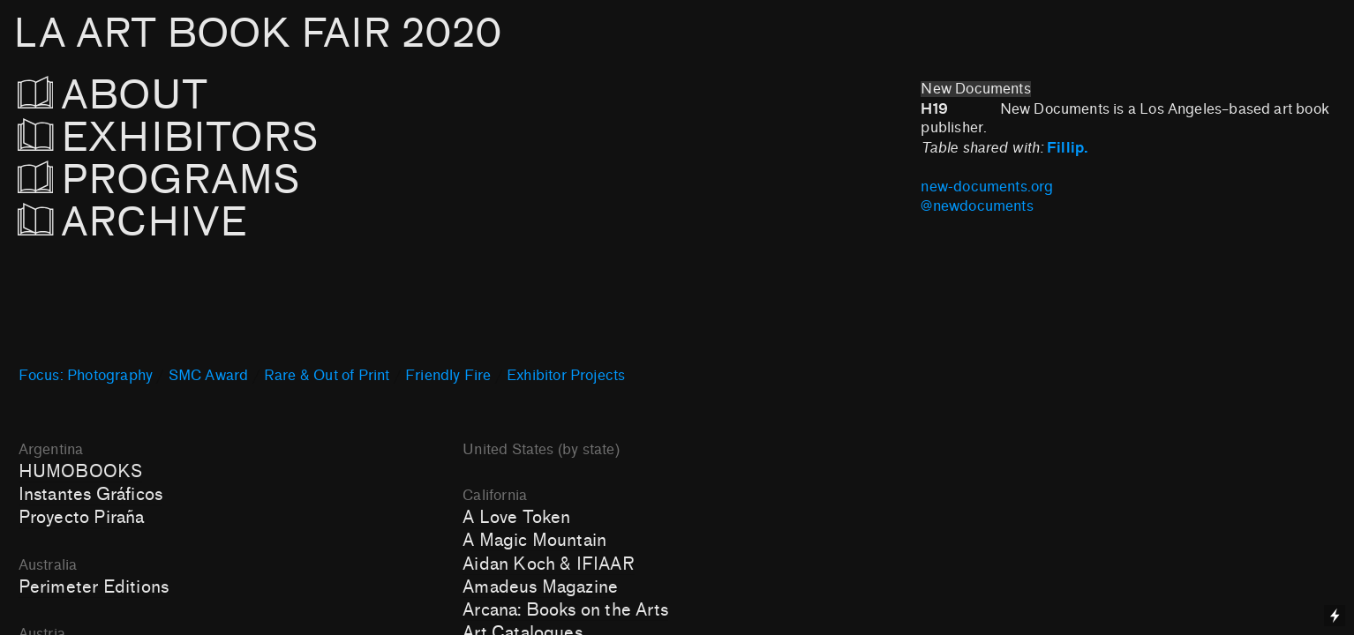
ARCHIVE (138, 222)
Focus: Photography (86, 376)
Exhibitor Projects (566, 376)
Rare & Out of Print (327, 376)
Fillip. (1070, 147)
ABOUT (137, 95)
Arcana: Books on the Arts (565, 610)
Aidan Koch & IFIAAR (549, 564)
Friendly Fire (448, 376)
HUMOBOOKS (81, 472)
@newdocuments (977, 206)
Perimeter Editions (94, 587)
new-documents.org (991, 187)
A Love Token (516, 517)
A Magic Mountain (534, 540)
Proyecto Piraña (82, 517)
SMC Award (209, 376)
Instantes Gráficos (90, 494)
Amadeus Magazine (540, 587)
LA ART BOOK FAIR (257, 33)
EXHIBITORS (215, 138)
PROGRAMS (159, 180)
